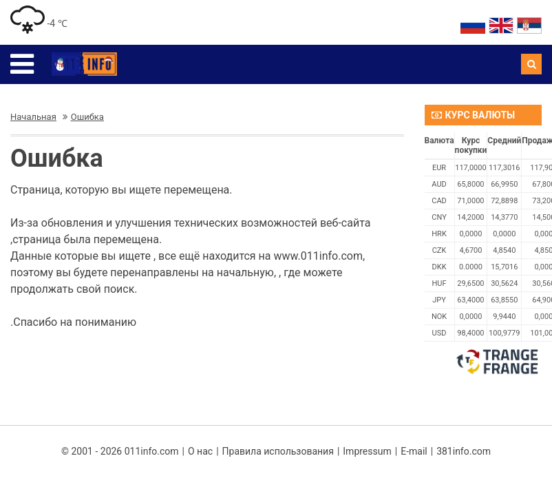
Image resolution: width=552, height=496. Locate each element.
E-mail (414, 451)
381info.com (463, 451)
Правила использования (278, 451)
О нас (200, 451)
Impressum (367, 451)
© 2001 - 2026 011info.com (120, 451)
